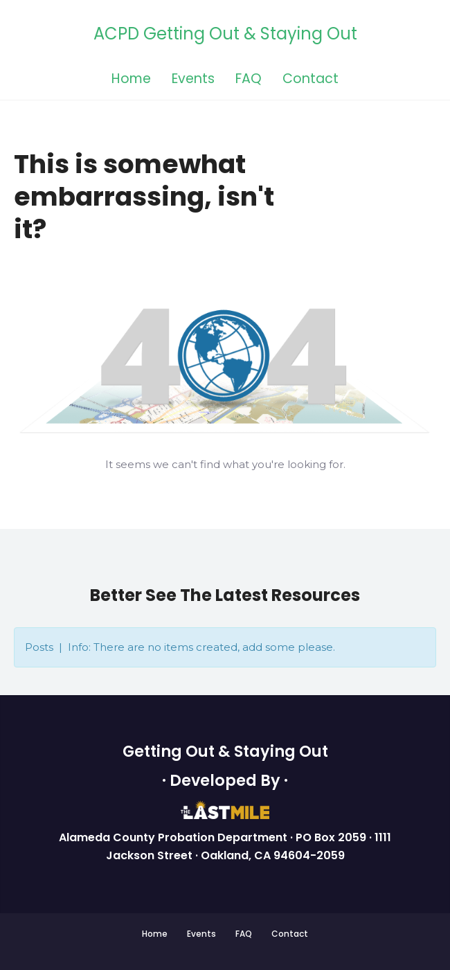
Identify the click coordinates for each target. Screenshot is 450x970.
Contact (310, 80)
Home (131, 80)
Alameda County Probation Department (174, 837)
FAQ (248, 80)
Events (193, 80)
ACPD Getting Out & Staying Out (225, 34)
